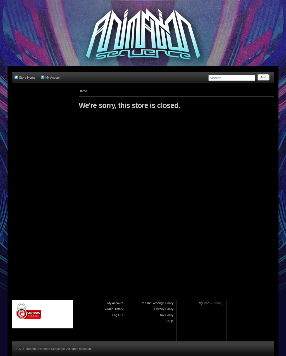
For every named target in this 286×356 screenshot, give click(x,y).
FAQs (169, 321)
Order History (114, 309)
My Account (51, 77)
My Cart (204, 303)
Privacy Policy (163, 309)
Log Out (117, 315)
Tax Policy (166, 315)
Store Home (25, 77)
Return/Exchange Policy (157, 303)
